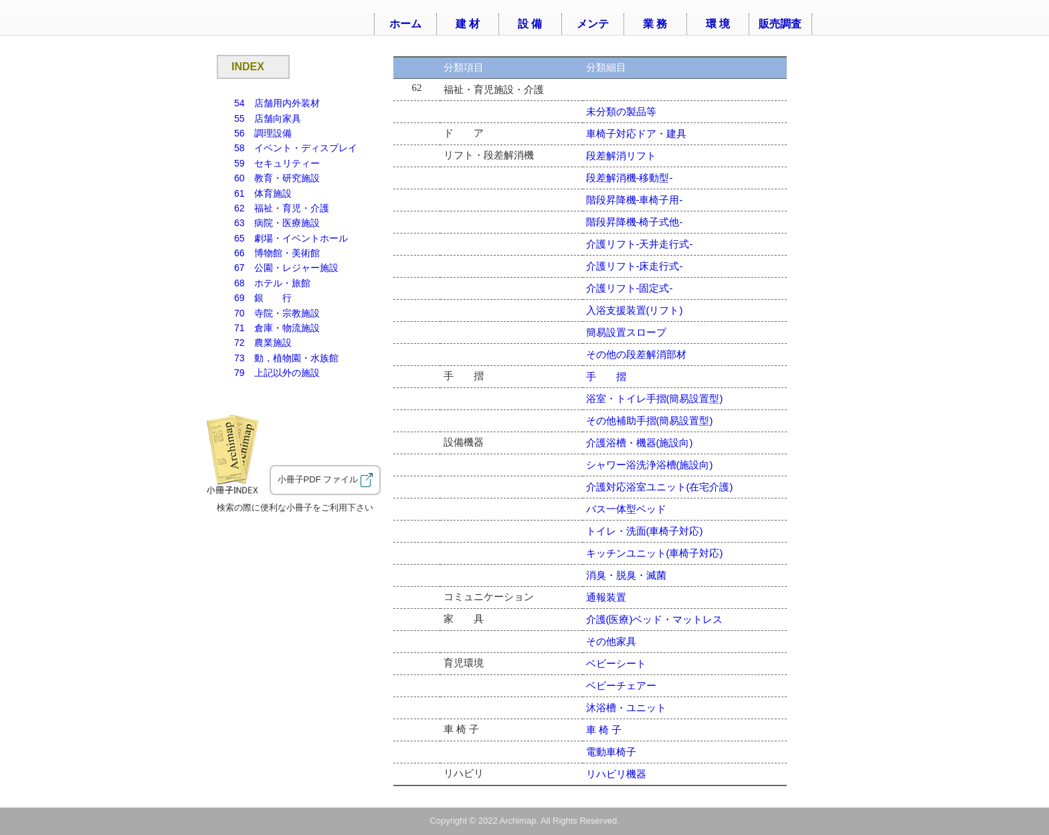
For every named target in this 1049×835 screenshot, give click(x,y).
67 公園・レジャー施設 (286, 267)
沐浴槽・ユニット (626, 707)
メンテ (593, 23)
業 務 (655, 23)
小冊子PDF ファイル (325, 480)
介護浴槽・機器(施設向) (639, 442)
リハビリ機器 (616, 773)
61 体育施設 (263, 193)
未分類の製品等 (621, 111)
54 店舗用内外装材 (277, 103)
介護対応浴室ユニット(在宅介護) (659, 486)
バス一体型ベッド (626, 509)
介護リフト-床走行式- (634, 266)
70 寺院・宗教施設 (277, 313)
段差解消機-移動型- (629, 177)
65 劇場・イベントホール (291, 238)
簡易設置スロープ (626, 332)
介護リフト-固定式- (629, 288)
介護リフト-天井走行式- (639, 244)
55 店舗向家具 (267, 118)
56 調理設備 (263, 133)
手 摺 (606, 376)
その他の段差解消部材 (636, 354)
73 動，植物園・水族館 (286, 358)
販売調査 (780, 23)
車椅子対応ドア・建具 (636, 133)
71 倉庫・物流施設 (277, 327)
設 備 (530, 23)
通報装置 (606, 597)
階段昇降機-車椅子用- (634, 199)
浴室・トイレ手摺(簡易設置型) (654, 398)
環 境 (718, 23)
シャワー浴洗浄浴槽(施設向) (649, 464)
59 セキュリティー (277, 163)
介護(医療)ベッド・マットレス (654, 619)
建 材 (468, 23)
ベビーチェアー (621, 685)
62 (281, 208)
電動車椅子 (611, 751)
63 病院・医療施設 (277, 222)
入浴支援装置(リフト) (634, 310)
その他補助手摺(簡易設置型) (649, 420)
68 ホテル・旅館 (272, 283)
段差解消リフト (621, 155)
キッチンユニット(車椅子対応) (654, 553)
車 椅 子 (604, 729)
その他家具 (611, 641)
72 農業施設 (263, 342)
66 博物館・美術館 (277, 253)
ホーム (405, 23)
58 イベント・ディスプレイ (295, 148)
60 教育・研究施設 (277, 178)
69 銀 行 (263, 297)
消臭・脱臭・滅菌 (626, 575)
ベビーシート (616, 663)
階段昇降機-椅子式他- (634, 221)
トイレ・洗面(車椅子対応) (644, 531)
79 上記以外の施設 (277, 372)
